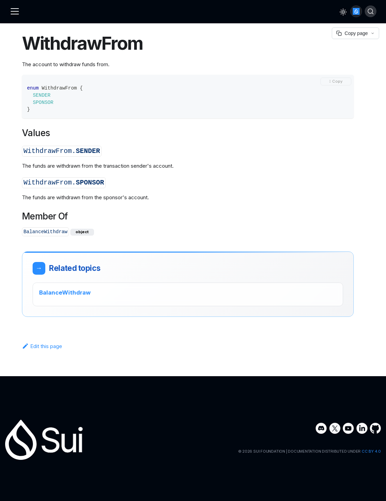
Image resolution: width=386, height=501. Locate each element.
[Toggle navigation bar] (15, 11)
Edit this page (42, 346)
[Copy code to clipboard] (335, 81)
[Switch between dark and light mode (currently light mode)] (343, 12)
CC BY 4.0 (371, 451)
